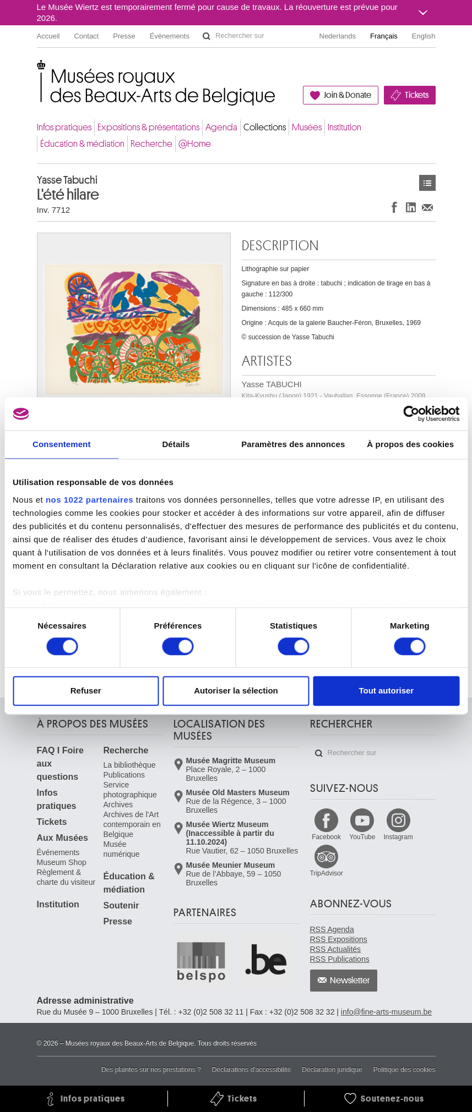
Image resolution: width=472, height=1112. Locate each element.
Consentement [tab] (61, 444)
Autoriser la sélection (236, 691)
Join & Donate (347, 95)
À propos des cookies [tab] (410, 444)
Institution (344, 127)
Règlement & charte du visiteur (66, 877)
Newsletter (350, 980)
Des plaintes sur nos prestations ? (151, 1070)
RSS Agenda (332, 929)
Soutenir (121, 905)
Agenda (221, 127)
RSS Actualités (335, 949)
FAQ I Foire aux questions (60, 763)
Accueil (48, 36)
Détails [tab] (175, 444)
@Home (194, 143)
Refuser (85, 691)
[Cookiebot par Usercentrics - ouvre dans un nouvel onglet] (411, 413)
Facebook (326, 837)
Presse (124, 36)
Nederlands (337, 36)
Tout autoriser (386, 691)
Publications (124, 774)
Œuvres (427, 183)
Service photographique (130, 789)
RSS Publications (340, 959)
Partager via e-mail (427, 207)
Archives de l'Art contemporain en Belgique (132, 824)
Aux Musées (62, 838)
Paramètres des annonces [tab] (293, 444)
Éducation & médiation (82, 143)
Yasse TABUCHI (334, 389)
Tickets (416, 95)
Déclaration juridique (332, 1070)
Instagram (398, 837)
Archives (118, 804)
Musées (307, 127)
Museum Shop (61, 862)
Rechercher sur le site (206, 36)
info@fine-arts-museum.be (386, 1012)
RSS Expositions (338, 939)
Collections (264, 127)
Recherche (151, 143)
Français (384, 36)
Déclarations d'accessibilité (251, 1070)
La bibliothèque (130, 765)
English (424, 36)
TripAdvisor (326, 873)
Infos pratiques (64, 127)
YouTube (362, 837)
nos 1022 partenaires (89, 499)
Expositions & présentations (148, 127)
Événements (169, 36)
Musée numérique (122, 849)
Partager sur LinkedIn (411, 207)
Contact (86, 36)
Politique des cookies (404, 1070)
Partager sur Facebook (394, 207)
